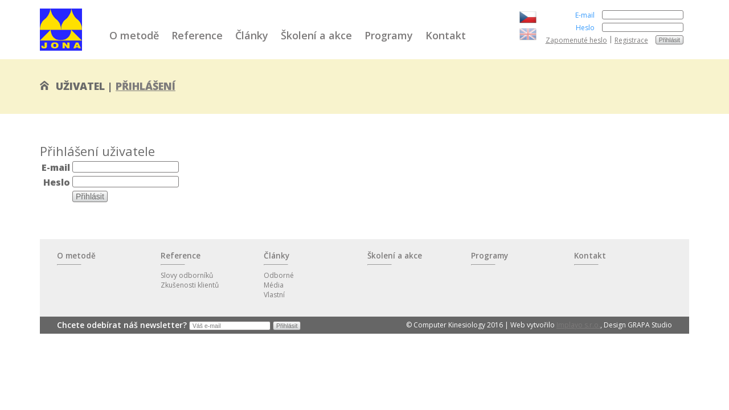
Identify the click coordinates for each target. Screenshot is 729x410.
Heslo (585, 27)
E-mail (585, 15)
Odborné (279, 275)
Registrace (631, 40)
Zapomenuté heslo (576, 40)
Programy (388, 35)
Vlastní (274, 295)
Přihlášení (145, 86)
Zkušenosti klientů (190, 285)
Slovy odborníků (187, 275)
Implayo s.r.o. (578, 325)
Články (251, 35)
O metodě (134, 35)
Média (274, 285)
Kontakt (445, 35)
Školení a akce (316, 35)
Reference (197, 35)
